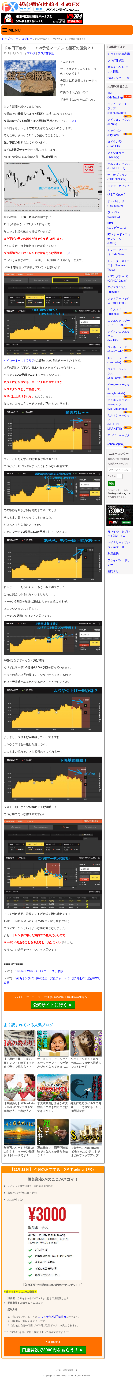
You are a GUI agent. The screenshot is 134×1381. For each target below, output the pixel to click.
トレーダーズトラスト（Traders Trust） (118, 265)
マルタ (31, 53)
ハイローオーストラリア (19, 360)
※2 (70, 252)
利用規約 (113, 553)
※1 (74, 120)
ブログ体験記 (46, 53)
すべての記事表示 (118, 53)
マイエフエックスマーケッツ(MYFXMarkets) (118, 404)
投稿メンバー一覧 (118, 78)
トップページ (9, 38)
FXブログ (26, 38)
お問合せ (113, 571)
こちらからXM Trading (52, 1316)
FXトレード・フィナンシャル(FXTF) (119, 239)
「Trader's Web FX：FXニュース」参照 (38, 971)
